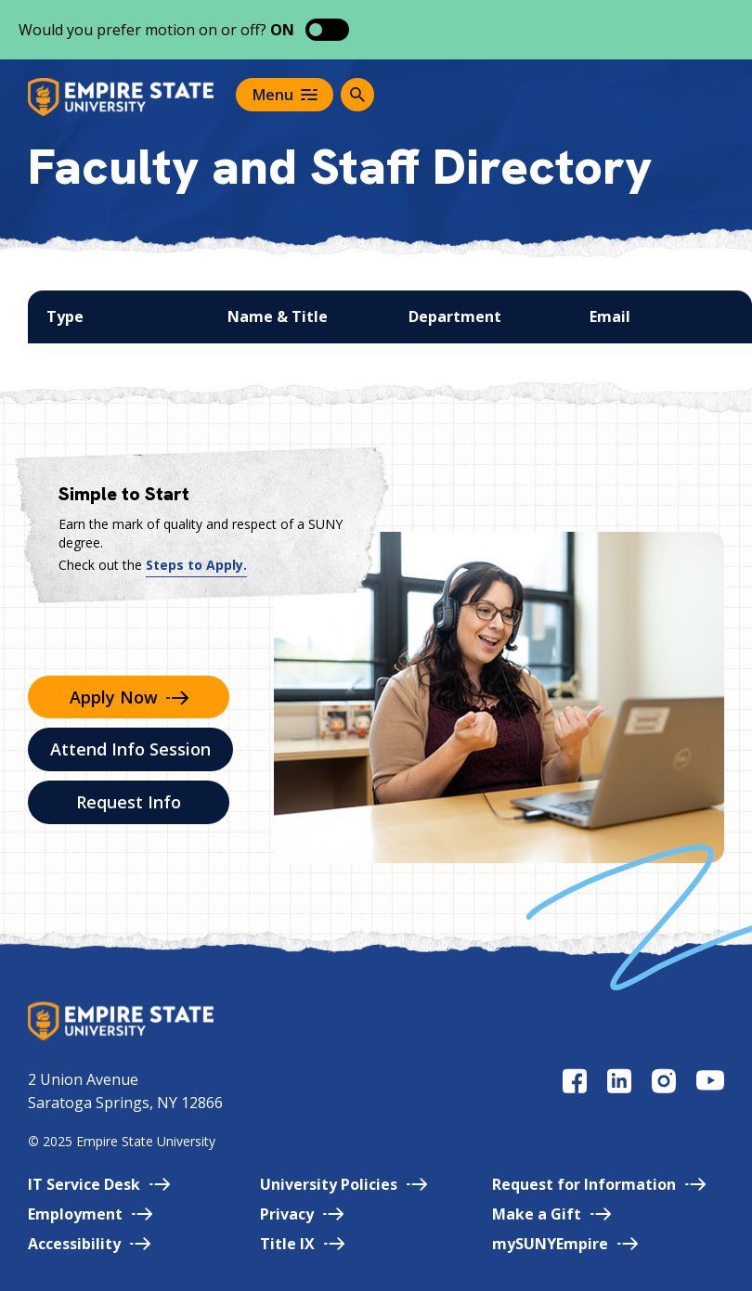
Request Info (128, 802)
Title (302, 1243)
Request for (599, 1184)
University (343, 1184)
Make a (551, 1214)
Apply (129, 697)
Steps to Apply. (196, 565)
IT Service (99, 1184)
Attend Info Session (130, 749)
